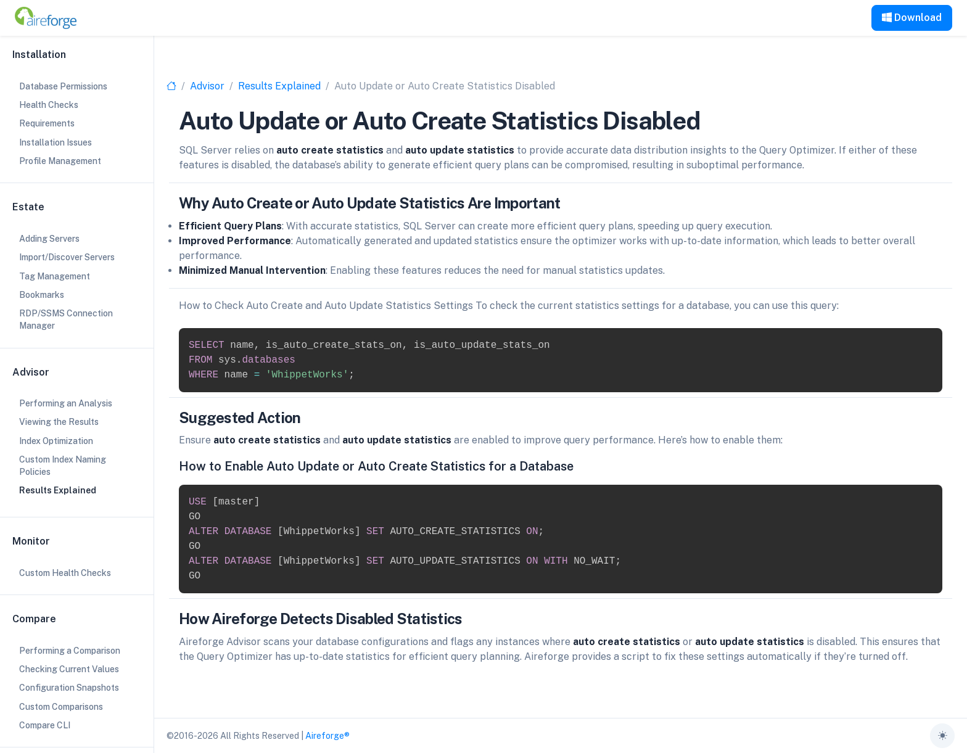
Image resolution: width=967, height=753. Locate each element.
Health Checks (48, 105)
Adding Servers (49, 239)
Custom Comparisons (61, 707)
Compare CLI (44, 725)
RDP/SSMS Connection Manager (66, 319)
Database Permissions (63, 86)
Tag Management (54, 276)
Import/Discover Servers (67, 257)
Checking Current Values (69, 669)
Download (912, 17)
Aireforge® (327, 736)
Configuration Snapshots (69, 688)
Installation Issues (55, 142)
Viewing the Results (59, 422)
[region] (77, 376)
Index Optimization (56, 441)
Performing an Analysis (65, 403)
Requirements (47, 123)
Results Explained (279, 86)
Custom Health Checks (65, 573)
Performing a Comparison (69, 651)
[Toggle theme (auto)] (942, 735)
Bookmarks (41, 295)
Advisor (207, 86)
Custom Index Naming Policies (62, 466)
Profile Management (60, 161)
